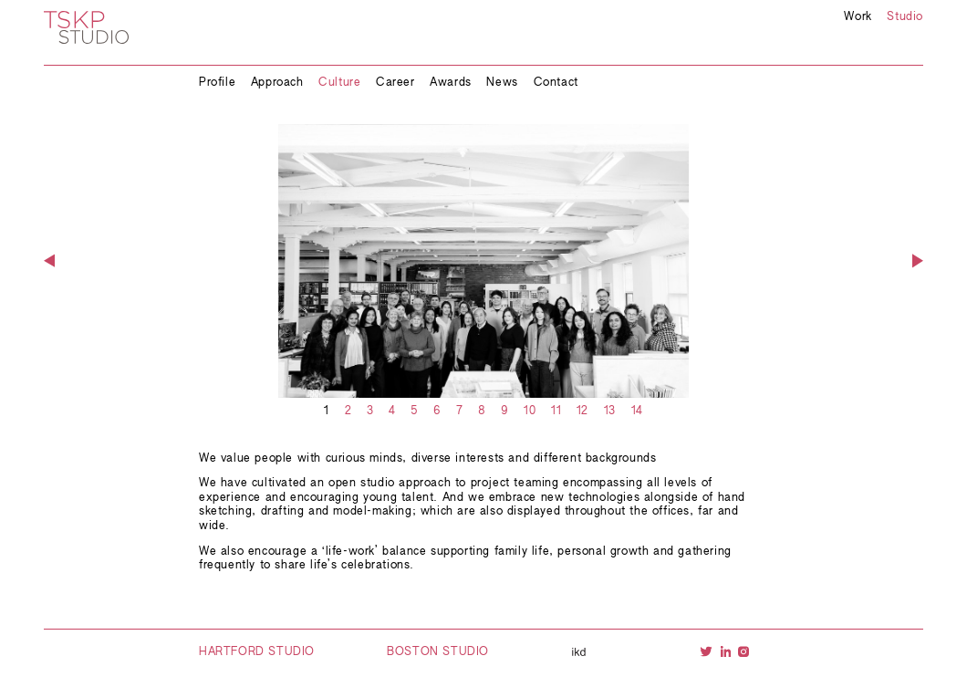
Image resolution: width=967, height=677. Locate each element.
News (501, 83)
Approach (277, 83)
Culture (339, 83)
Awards (451, 83)
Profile (217, 83)
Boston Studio (438, 652)
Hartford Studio (257, 652)
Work (857, 17)
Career (395, 83)
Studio (905, 17)
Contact (556, 83)
